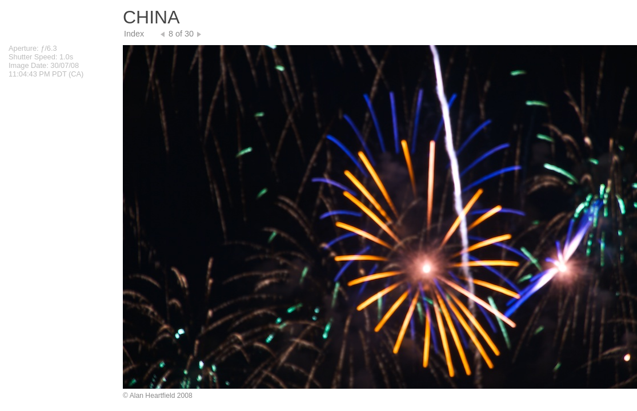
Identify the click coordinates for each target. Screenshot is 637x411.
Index (134, 33)
